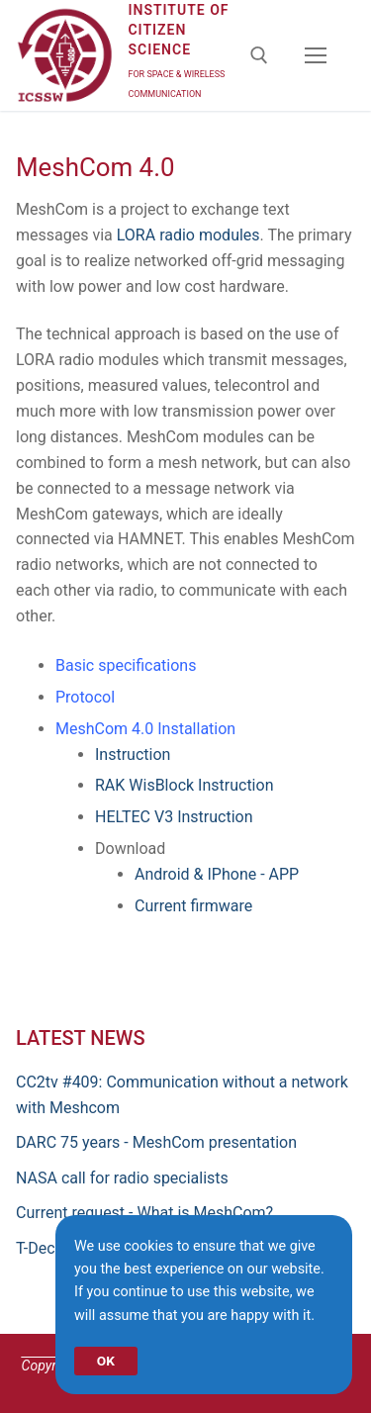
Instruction (132, 754)
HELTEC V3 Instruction (174, 816)
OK (106, 1360)
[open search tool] (259, 55)
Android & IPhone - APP (217, 874)
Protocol (85, 697)
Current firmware (193, 905)
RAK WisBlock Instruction (184, 785)
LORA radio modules (188, 235)
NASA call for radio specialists (122, 1178)
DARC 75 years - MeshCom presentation (156, 1142)
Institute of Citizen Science (178, 29)
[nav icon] (315, 55)
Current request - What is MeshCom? (144, 1212)
